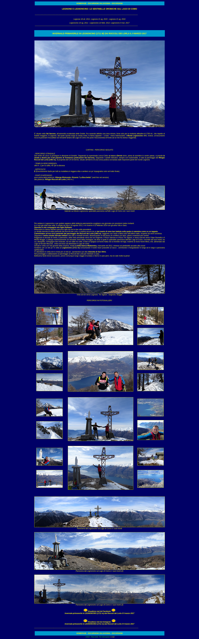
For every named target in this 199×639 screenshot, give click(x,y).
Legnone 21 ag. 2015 (99, 19)
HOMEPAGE (81, 3)
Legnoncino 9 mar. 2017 (120, 23)
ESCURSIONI (93, 3)
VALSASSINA (104, 3)
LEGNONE (67, 9)
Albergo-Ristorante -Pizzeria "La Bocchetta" (73, 177)
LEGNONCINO (81, 9)
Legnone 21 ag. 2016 (117, 19)
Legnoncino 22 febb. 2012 (100, 23)
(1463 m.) (59, 179)
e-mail (112, 637)
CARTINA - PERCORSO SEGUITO (99, 150)
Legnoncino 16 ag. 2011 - (79, 23)
